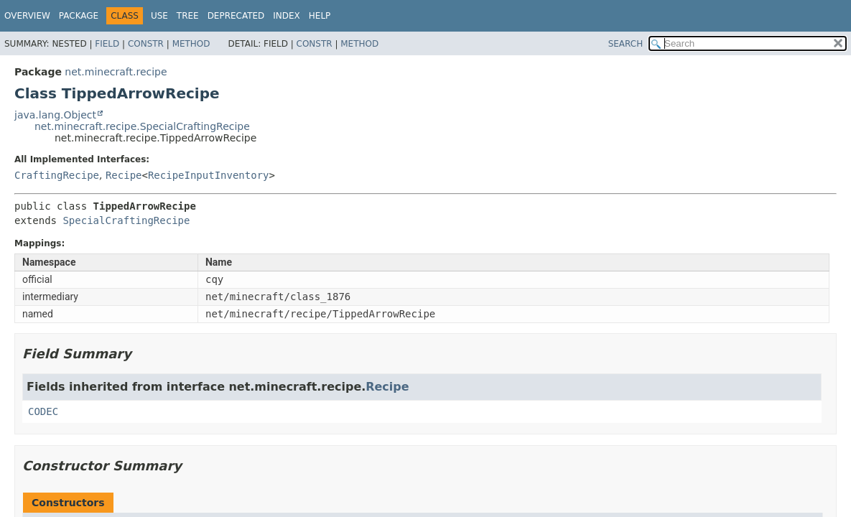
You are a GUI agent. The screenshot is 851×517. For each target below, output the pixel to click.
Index (286, 16)
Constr (146, 44)
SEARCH (625, 44)
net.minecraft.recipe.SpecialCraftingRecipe (142, 126)
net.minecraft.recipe (116, 72)
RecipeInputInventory (208, 175)
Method (191, 44)
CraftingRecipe (56, 175)
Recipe (124, 175)
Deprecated (236, 16)
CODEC (43, 411)
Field (107, 44)
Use (159, 16)
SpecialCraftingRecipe (126, 220)
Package (78, 16)
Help (320, 16)
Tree (188, 16)
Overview (27, 16)
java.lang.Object (55, 115)
